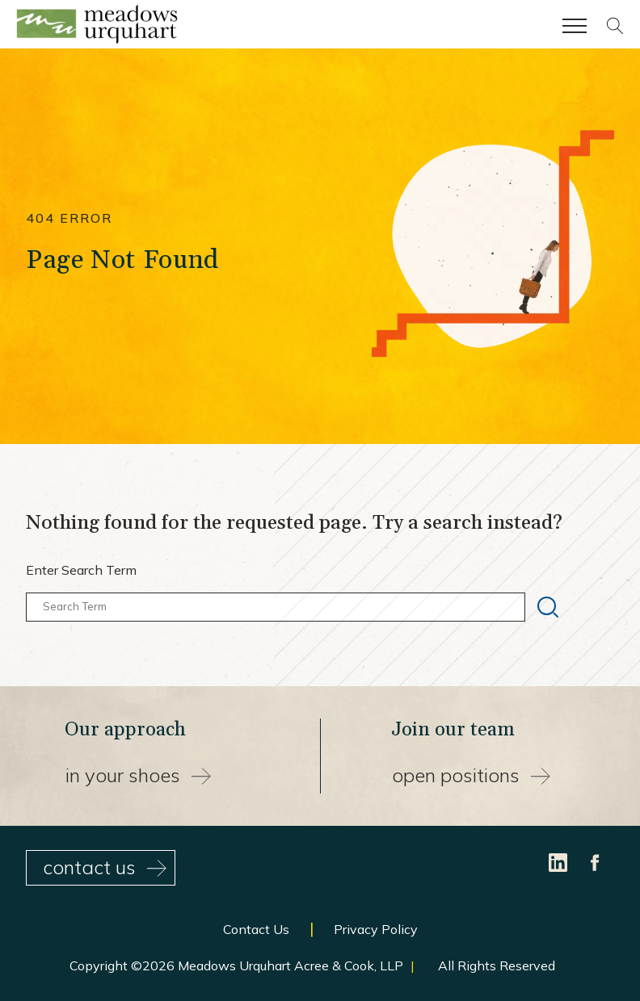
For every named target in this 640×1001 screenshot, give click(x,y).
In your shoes (138, 775)
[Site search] (615, 30)
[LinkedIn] (560, 860)
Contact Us (256, 929)
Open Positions (471, 775)
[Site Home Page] (97, 27)
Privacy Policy (376, 929)
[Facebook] (595, 860)
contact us (104, 867)
